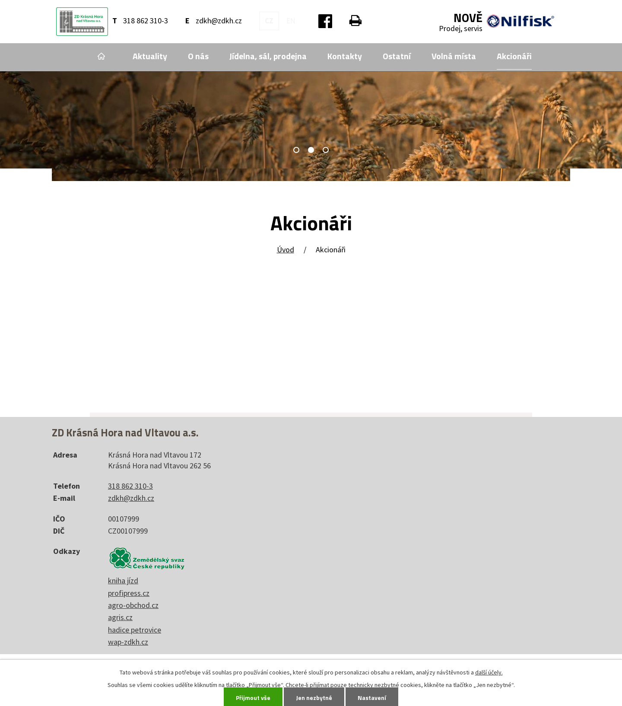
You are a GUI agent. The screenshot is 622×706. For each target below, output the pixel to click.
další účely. (489, 672)
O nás (198, 56)
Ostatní (397, 56)
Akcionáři (514, 56)
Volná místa (454, 56)
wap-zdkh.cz (128, 642)
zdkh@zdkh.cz (219, 20)
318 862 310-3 (145, 20)
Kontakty (344, 56)
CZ (269, 20)
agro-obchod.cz (133, 605)
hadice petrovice (134, 630)
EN (290, 20)
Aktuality (150, 56)
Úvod (101, 56)
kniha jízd (123, 580)
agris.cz (120, 617)
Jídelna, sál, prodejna (268, 56)
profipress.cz (128, 593)
